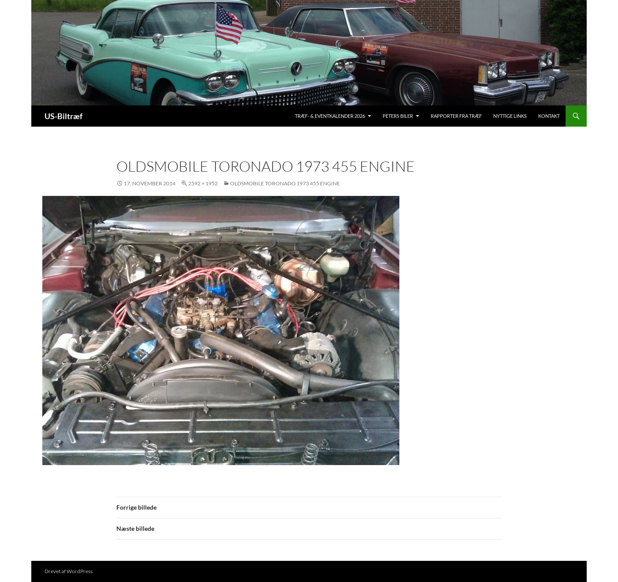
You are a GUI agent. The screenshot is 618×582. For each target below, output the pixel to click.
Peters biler (398, 116)
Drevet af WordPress (69, 571)
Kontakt (549, 116)
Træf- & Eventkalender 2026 (330, 116)
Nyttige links (510, 116)
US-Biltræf (63, 116)
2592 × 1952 (203, 183)
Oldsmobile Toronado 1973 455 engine (285, 183)
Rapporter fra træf (456, 116)
